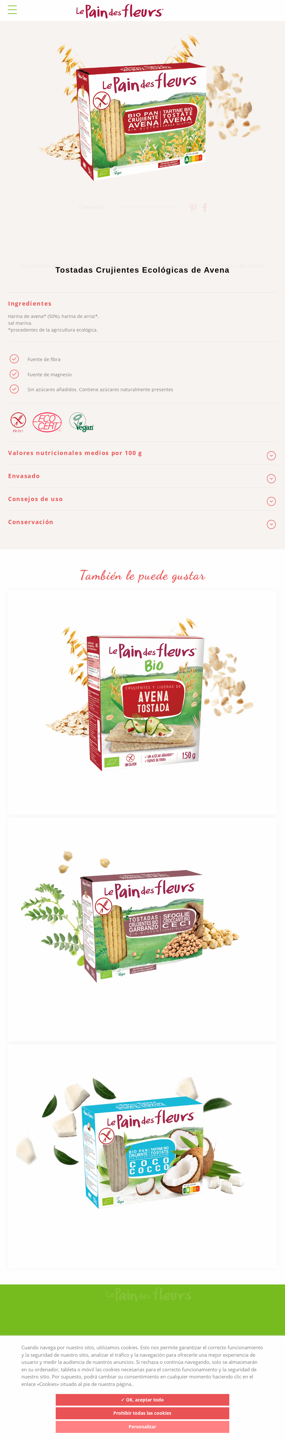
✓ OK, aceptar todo (142, 1400)
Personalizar (142, 1426)
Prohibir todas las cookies (142, 1413)
